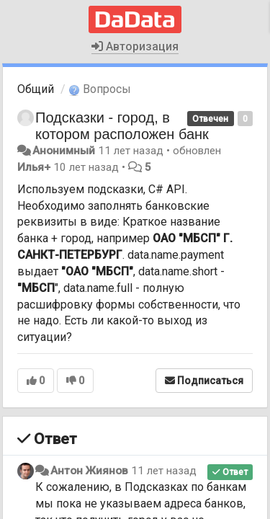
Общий (35, 89)
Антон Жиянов (89, 470)
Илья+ (33, 167)
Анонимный (63, 150)
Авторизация (135, 46)
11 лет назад (164, 470)
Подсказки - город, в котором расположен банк (122, 126)
